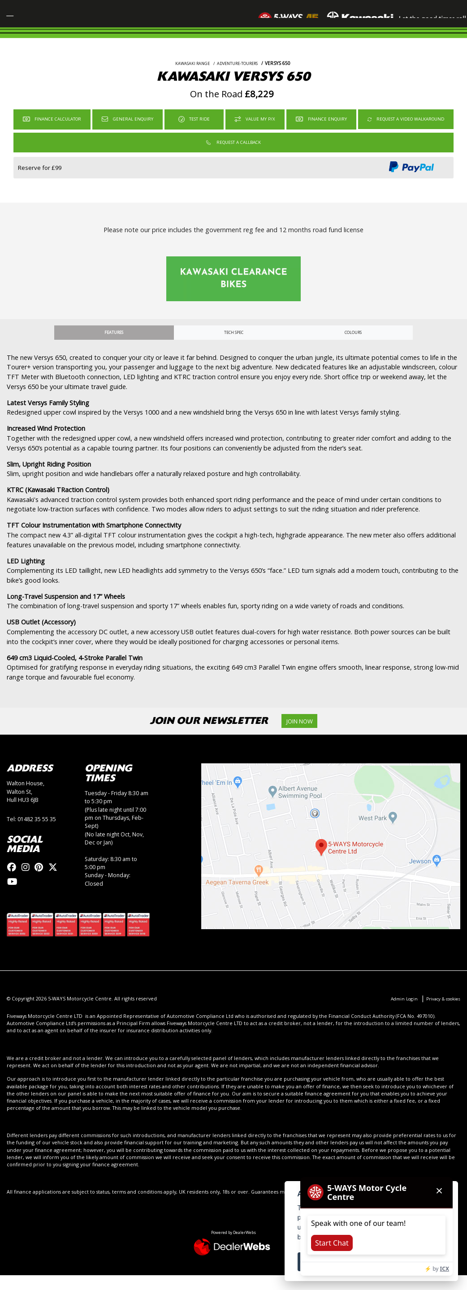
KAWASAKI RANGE (188, 73)
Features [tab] (114, 345)
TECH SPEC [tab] (233, 345)
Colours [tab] (353, 345)
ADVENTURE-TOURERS (239, 73)
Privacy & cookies (439, 1013)
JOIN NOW (304, 735)
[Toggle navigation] (15, 19)
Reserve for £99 (39, 179)
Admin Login (396, 1013)
